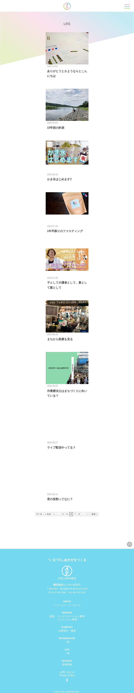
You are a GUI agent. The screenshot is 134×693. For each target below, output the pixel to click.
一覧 (67, 642)
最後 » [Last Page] (94, 514)
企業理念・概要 (67, 630)
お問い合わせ (67, 672)
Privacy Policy (67, 675)
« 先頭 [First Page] (48, 514)
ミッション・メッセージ (67, 605)
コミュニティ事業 (67, 619)
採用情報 (67, 664)
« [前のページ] (54, 514)
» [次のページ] (88, 514)
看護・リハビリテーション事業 (67, 616)
